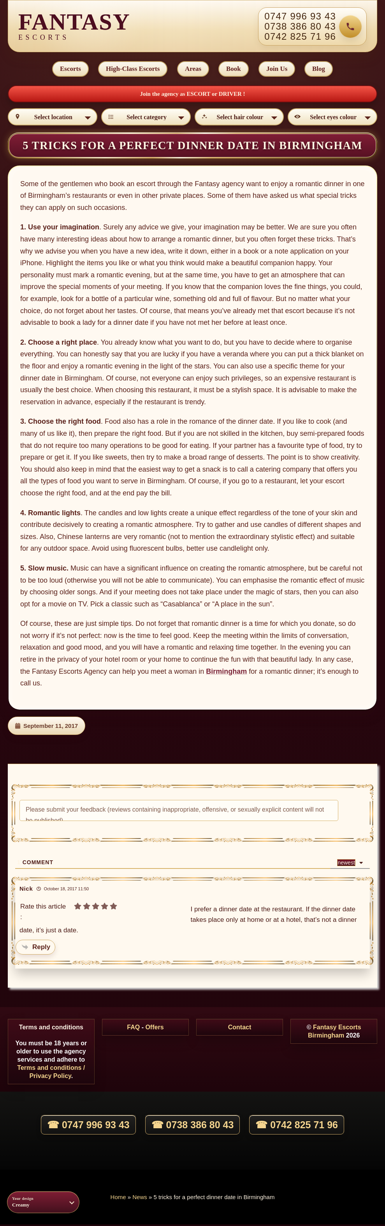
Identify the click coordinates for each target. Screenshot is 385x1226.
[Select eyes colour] (332, 118)
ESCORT (199, 95)
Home (118, 1198)
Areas (193, 69)
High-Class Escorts (132, 69)
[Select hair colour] (239, 118)
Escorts (68, 69)
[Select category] (146, 118)
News (139, 1198)
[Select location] (52, 118)
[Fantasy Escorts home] (74, 26)
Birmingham (226, 673)
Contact (239, 1028)
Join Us (277, 69)
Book (234, 69)
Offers (154, 1028)
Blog (320, 69)
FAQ (133, 1028)
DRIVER (231, 95)
